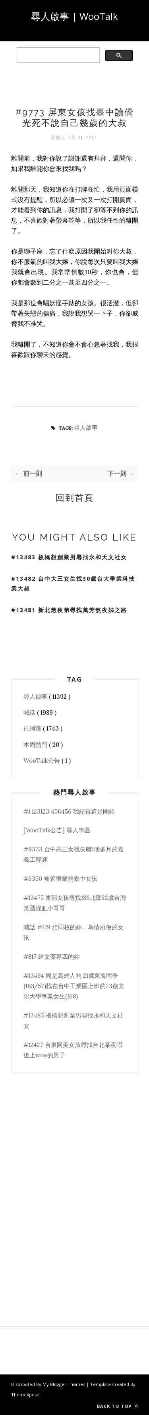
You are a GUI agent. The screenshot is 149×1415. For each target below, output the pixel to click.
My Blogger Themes (64, 1384)
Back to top (117, 1406)
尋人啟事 (86, 427)
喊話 (30, 712)
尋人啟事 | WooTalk (74, 16)
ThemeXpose (25, 1395)
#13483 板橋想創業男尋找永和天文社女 (69, 557)
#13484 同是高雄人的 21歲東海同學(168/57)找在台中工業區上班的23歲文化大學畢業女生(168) (73, 986)
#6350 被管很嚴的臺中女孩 (60, 878)
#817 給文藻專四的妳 (51, 956)
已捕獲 (33, 728)
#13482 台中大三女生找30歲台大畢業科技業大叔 (73, 583)
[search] (57, 55)
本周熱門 (36, 744)
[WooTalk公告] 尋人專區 (56, 830)
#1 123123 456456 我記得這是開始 (69, 811)
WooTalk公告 (42, 760)
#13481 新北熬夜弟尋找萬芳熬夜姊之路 (69, 610)
